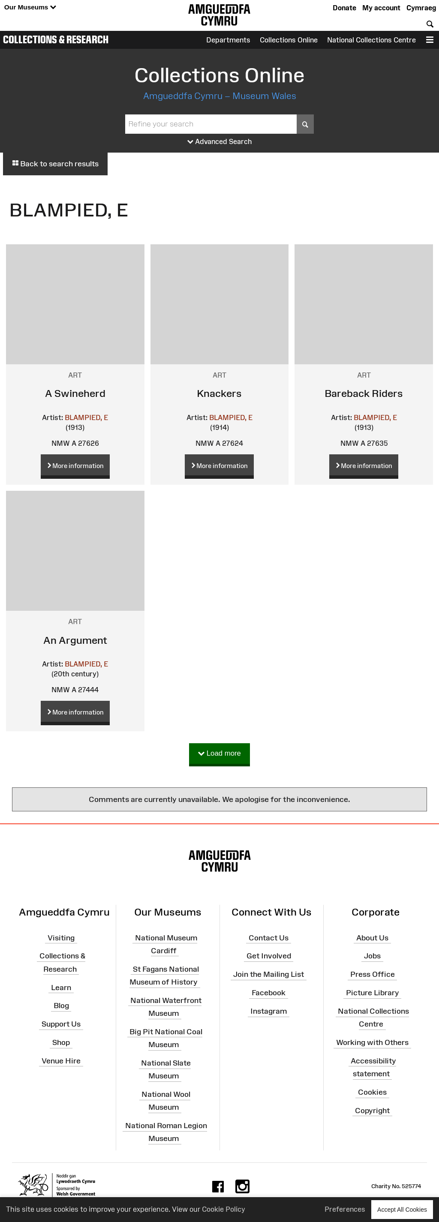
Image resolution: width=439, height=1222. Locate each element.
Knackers (219, 393)
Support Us (61, 1024)
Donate (344, 8)
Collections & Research (55, 39)
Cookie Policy (223, 1209)
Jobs (372, 956)
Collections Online (289, 40)
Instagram (268, 1011)
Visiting (61, 937)
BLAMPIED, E (86, 417)
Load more (219, 753)
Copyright (372, 1110)
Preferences (345, 1209)
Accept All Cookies (402, 1209)
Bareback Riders (364, 393)
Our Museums (30, 7)
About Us (372, 937)
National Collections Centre (371, 40)
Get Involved (269, 956)
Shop (61, 1042)
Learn (61, 987)
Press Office (372, 974)
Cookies (372, 1092)
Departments (228, 40)
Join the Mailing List (268, 974)
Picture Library (372, 992)
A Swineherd (75, 393)
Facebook (269, 992)
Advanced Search (219, 142)
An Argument (75, 640)
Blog (61, 1005)
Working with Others (372, 1042)
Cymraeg (421, 8)
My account (381, 8)
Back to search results (55, 163)
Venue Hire (61, 1061)
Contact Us (269, 937)
